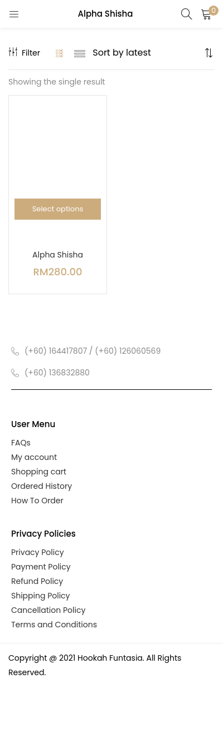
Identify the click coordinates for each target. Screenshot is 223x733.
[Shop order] (147, 52)
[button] (206, 14)
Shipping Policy (40, 595)
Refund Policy (37, 581)
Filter (24, 52)
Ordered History (41, 486)
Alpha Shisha (57, 254)
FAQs (21, 442)
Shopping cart (38, 471)
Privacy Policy (37, 552)
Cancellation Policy (48, 610)
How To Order (37, 500)
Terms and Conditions (54, 624)
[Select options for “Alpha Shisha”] (57, 209)
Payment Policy (41, 566)
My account (34, 457)
